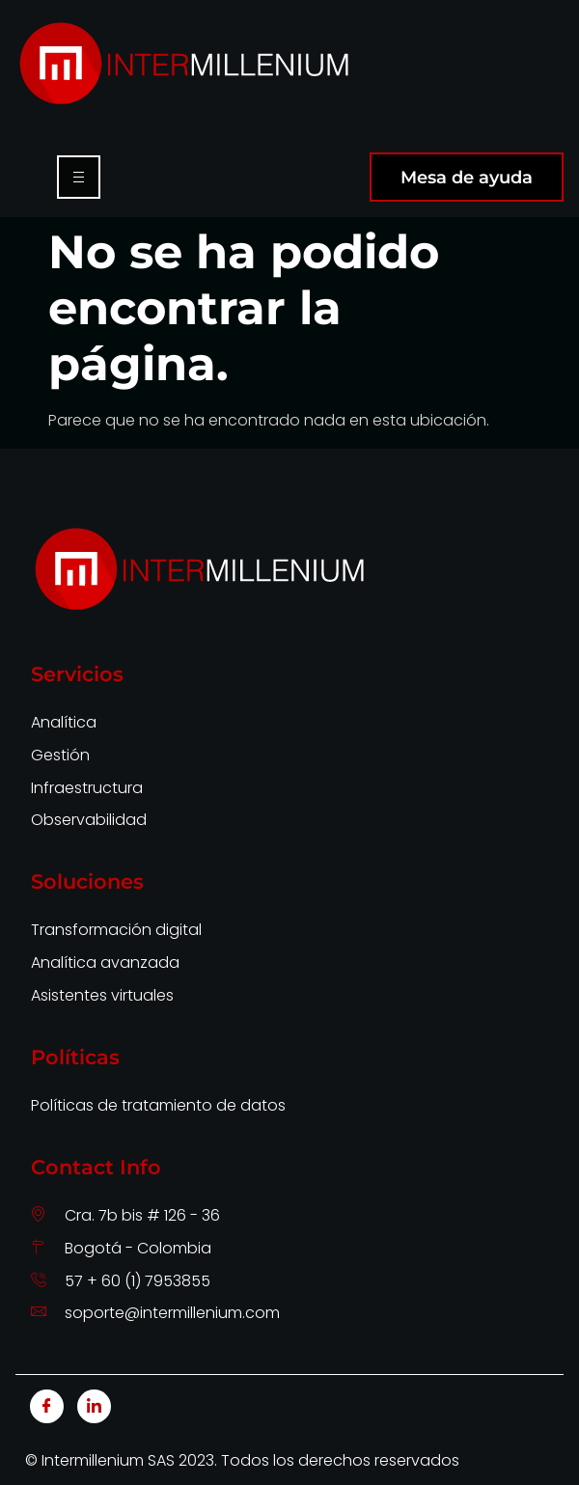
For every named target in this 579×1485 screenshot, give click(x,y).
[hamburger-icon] (78, 177)
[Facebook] (47, 1406)
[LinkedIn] (94, 1406)
